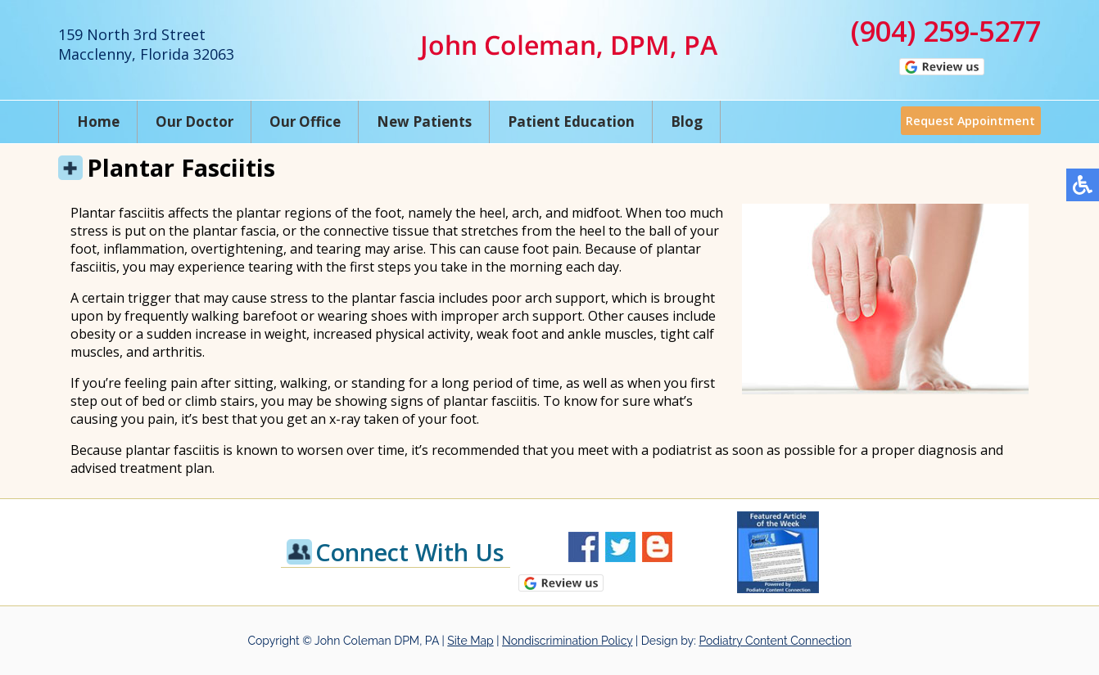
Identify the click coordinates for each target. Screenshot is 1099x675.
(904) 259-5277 (946, 31)
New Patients (424, 121)
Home (98, 121)
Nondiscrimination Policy (567, 640)
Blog (687, 121)
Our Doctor (194, 121)
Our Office (305, 121)
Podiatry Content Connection (775, 640)
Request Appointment (967, 121)
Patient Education (571, 121)
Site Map (470, 640)
